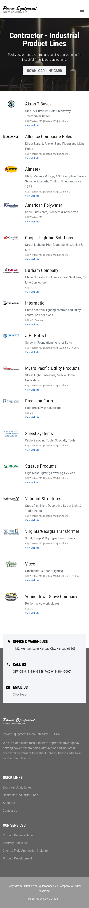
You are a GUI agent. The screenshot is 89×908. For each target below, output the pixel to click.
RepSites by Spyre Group (43, 898)
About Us (9, 803)
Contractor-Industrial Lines (20, 795)
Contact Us (10, 810)
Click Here (20, 694)
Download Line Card (44, 70)
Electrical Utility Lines (17, 787)
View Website (32, 125)
